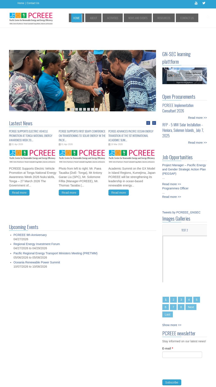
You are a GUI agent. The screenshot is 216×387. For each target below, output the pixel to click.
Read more (19, 173)
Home (20, 3)
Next (191, 288)
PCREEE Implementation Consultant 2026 (177, 89)
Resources (169, 18)
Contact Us (33, 3)
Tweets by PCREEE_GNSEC (181, 193)
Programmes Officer (175, 169)
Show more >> (171, 306)
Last (167, 295)
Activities (126, 18)
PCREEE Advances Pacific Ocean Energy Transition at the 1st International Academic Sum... (130, 116)
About (111, 18)
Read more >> (197, 98)
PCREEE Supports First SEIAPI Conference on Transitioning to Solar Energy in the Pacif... (82, 116)
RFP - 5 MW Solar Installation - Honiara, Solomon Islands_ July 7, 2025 (183, 111)
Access (52, 376)
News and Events (147, 18)
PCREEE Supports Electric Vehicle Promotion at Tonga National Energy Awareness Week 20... (30, 116)
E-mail (167, 331)
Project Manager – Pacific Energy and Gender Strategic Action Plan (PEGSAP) (184, 150)
